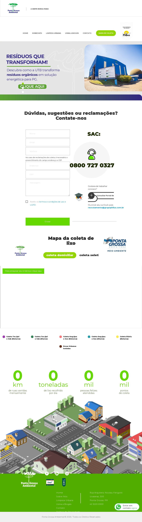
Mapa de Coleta (106, 33)
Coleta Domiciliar (59, 255)
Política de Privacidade (68, 512)
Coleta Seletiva (91, 255)
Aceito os (48, 202)
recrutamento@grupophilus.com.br (106, 207)
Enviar (47, 221)
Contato (87, 33)
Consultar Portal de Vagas (101, 195)
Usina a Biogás (72, 33)
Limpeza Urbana (53, 33)
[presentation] (45, 211)
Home (25, 33)
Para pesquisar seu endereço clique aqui (23, 271)
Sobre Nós (37, 33)
